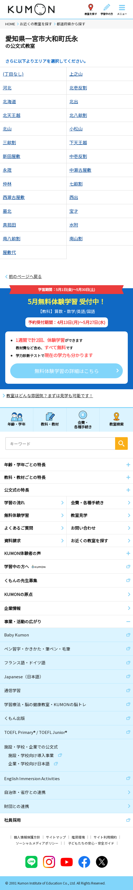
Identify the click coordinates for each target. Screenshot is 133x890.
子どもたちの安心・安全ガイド (91, 843)
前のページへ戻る (25, 276)
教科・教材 (50, 424)
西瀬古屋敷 (14, 197)
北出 (73, 101)
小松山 (76, 128)
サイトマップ (56, 837)
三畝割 (9, 142)
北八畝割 (78, 115)
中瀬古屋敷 (80, 170)
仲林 (7, 183)
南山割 (76, 238)
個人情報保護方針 (27, 837)
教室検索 (116, 424)
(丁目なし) (13, 73)
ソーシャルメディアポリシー (37, 843)
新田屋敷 (11, 156)
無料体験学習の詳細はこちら (66, 370)
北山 (7, 128)
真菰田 (9, 224)
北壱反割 (78, 87)
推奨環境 (78, 837)
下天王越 (78, 142)
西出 (73, 197)
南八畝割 (11, 238)
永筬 (7, 170)
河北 (7, 87)
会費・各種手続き (83, 424)
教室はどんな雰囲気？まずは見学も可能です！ (49, 395)
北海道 (9, 101)
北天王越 (11, 115)
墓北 (7, 211)
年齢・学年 (16, 424)
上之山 (76, 73)
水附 (73, 224)
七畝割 (76, 183)
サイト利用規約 (105, 837)
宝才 (73, 211)
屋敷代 (9, 252)
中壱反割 (78, 156)
